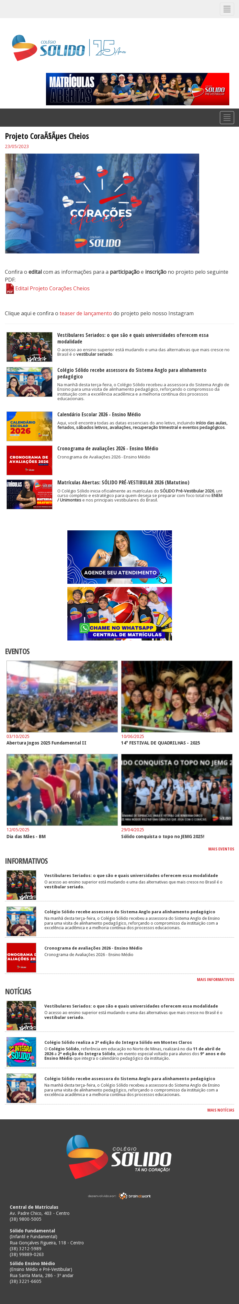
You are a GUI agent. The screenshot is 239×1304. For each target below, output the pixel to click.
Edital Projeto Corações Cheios (47, 288)
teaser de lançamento (86, 313)
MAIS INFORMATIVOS (215, 979)
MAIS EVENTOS (221, 849)
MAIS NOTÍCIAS (220, 1110)
